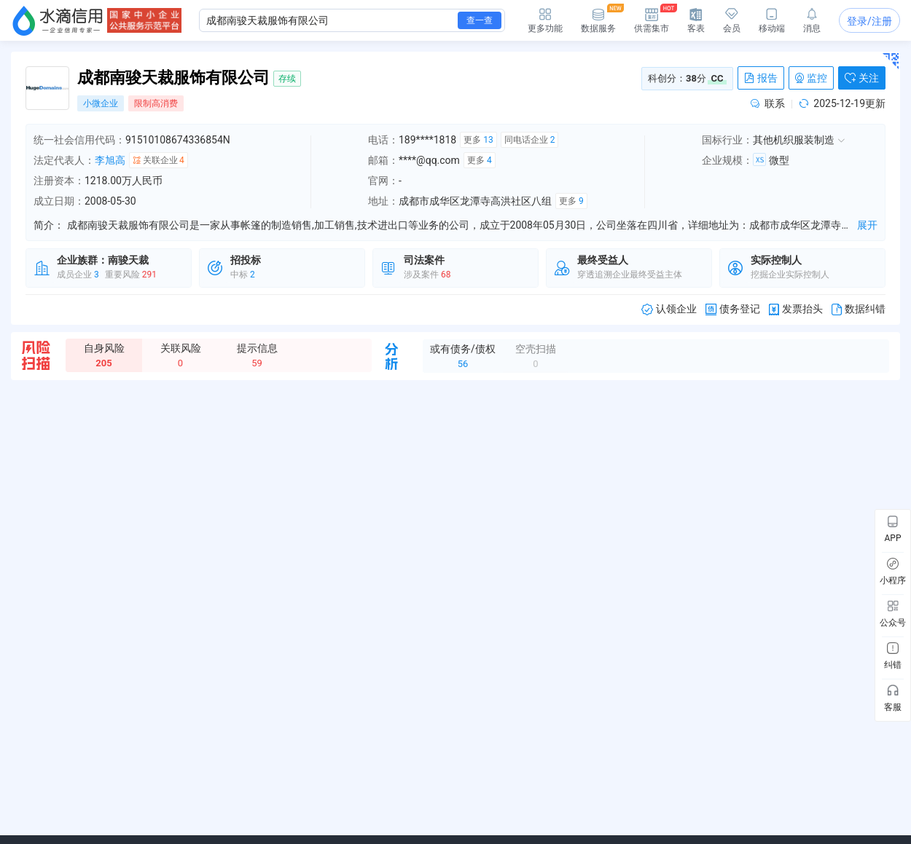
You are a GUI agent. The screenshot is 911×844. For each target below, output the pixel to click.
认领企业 (669, 309)
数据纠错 (858, 309)
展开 (867, 225)
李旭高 (110, 160)
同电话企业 (529, 140)
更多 (478, 140)
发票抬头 (796, 309)
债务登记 (732, 309)
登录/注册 (869, 21)
